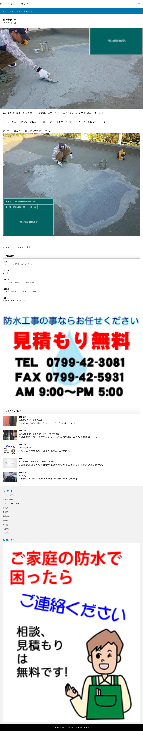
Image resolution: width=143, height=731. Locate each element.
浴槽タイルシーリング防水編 (14, 301)
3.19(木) (6, 247)
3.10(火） (6, 273)
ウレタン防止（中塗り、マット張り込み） (19, 282)
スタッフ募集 (8, 499)
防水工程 (6, 533)
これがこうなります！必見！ (21, 247)
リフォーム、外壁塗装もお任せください (18, 264)
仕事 (14, 23)
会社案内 (6, 516)
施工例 (5, 525)
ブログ (5, 508)
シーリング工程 (9, 495)
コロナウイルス (26, 447)
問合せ (5, 521)
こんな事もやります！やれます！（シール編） (20, 291)
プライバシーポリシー (11, 504)
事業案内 (6, 512)
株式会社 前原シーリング (70, 727)
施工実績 (6, 529)
